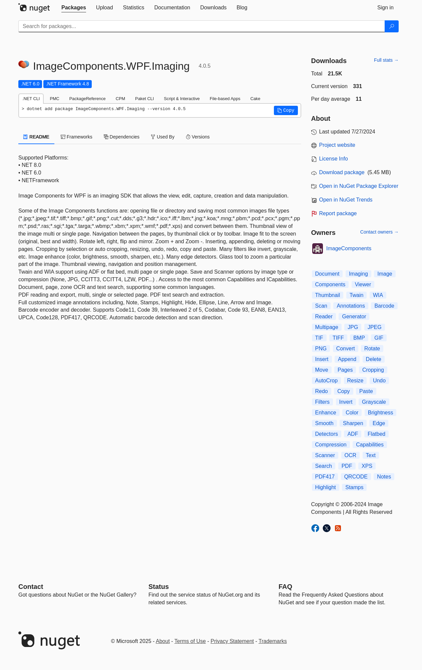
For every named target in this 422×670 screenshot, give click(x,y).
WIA (378, 295)
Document (327, 274)
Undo (379, 380)
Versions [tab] (198, 136)
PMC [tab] (54, 98)
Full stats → (386, 60)
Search (323, 466)
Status (158, 586)
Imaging (358, 274)
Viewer (363, 284)
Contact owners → (379, 232)
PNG (321, 348)
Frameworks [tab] (76, 136)
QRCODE (356, 476)
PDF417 (325, 476)
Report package (338, 213)
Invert (346, 402)
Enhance (325, 412)
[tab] (73, 7)
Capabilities (370, 444)
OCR (351, 455)
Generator (354, 316)
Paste (366, 391)
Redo (321, 391)
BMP (359, 338)
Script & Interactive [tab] (181, 98)
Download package (342, 172)
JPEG (375, 327)
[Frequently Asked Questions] (285, 586)
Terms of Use (190, 641)
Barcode (384, 306)
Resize (355, 380)
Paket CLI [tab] (144, 98)
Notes (384, 476)
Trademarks (273, 641)
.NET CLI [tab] (31, 98)
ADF (352, 434)
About (163, 641)
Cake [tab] (255, 98)
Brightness (380, 412)
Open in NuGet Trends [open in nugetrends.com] (346, 200)
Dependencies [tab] (121, 136)
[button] (286, 110)
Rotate (372, 348)
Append (347, 359)
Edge (379, 423)
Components (330, 284)
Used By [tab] (162, 136)
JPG (353, 327)
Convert (345, 348)
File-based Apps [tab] (225, 98)
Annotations (351, 306)
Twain (357, 295)
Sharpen (353, 423)
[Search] (392, 26)
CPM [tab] (120, 98)
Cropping (373, 370)
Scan (321, 306)
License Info (333, 158)
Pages (345, 370)
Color (352, 412)
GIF (378, 338)
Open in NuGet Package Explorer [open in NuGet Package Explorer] (358, 186)
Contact (30, 586)
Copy (343, 391)
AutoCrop (326, 380)
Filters (322, 402)
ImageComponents (348, 248)
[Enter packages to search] (201, 26)
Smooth (324, 423)
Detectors (326, 434)
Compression (331, 444)
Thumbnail (327, 295)
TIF (319, 338)
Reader (324, 316)
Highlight (325, 487)
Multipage (326, 327)
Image (384, 274)
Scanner (325, 455)
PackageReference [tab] (87, 98)
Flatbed (376, 434)
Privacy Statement (232, 641)
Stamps (354, 487)
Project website (337, 145)
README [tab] (36, 136)
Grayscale (374, 402)
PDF (347, 466)
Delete (373, 359)
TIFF (338, 338)
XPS (367, 466)
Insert (322, 359)
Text (371, 455)
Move (321, 370)
